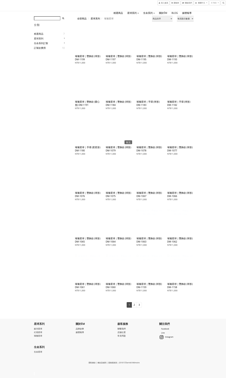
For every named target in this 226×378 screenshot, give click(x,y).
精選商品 (118, 13)
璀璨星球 (38, 335)
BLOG (175, 13)
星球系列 (133, 13)
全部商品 (82, 18)
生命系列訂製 (41, 43)
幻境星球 (38, 332)
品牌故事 (80, 328)
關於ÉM (163, 13)
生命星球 (38, 351)
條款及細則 (102, 362)
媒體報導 (187, 13)
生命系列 (149, 13)
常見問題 (121, 335)
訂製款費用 (40, 48)
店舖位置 (121, 332)
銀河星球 (38, 328)
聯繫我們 (121, 328)
